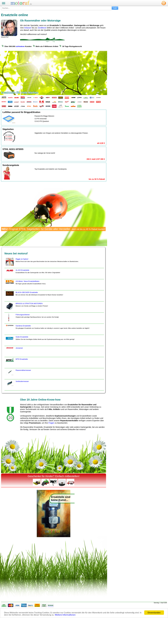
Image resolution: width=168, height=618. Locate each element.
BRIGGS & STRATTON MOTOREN (26, 307)
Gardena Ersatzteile (47, 330)
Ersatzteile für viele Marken (19, 92)
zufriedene (20, 46)
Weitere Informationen (65, 614)
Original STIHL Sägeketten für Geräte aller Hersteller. (53, 229)
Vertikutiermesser (17, 385)
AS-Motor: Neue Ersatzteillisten (25, 285)
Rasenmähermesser (18, 374)
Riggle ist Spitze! (42, 263)
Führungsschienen (32, 319)
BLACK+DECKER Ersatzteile (34, 296)
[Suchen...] (56, 8)
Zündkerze (42, 28)
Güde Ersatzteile (40, 341)
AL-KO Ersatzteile (32, 274)
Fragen (51, 423)
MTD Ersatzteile (16, 363)
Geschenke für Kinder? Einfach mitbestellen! (54, 476)
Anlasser (27, 28)
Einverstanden (154, 612)
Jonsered (14, 352)
